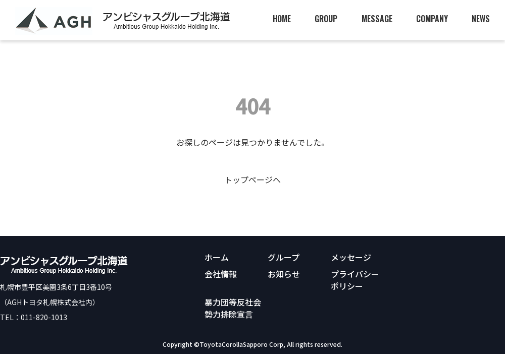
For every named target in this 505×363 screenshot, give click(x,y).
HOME (282, 19)
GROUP (326, 19)
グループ (283, 257)
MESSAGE (377, 19)
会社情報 (221, 274)
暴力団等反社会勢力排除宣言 (233, 308)
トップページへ (252, 179)
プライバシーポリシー (355, 280)
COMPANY (432, 19)
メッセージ (351, 257)
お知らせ (284, 274)
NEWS (481, 19)
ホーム (217, 257)
